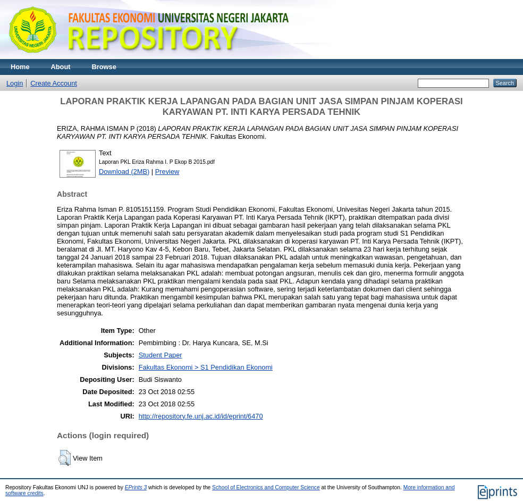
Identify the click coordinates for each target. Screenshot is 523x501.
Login (14, 83)
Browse (104, 67)
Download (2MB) (124, 172)
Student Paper (160, 355)
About (61, 67)
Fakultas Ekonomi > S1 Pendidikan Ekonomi (206, 367)
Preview (167, 172)
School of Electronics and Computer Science (266, 487)
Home (20, 67)
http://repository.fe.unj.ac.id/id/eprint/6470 (201, 416)
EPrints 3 (136, 487)
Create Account (53, 83)
